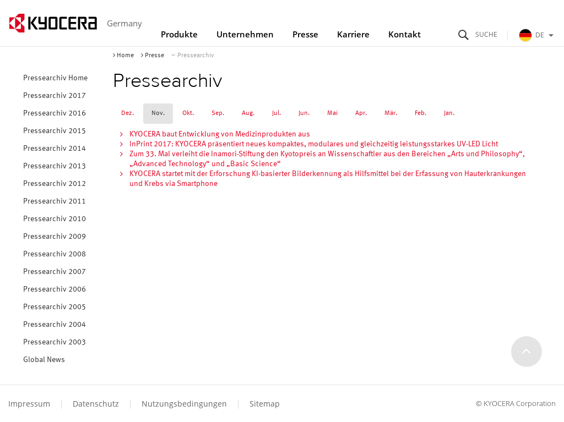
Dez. (127, 113)
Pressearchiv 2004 (54, 324)
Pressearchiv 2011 (54, 201)
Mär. (390, 113)
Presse (305, 34)
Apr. (361, 113)
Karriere (353, 34)
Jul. (276, 113)
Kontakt (404, 34)
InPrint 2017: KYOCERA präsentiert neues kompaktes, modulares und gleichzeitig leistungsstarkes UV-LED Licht (313, 144)
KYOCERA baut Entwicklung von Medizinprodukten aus (219, 134)
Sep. (218, 113)
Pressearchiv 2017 (54, 96)
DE (537, 35)
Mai (332, 113)
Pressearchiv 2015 (54, 131)
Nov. (158, 113)
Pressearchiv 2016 (54, 113)
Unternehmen (245, 34)
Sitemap (265, 403)
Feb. (420, 113)
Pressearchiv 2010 (54, 219)
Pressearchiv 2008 (54, 254)
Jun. (304, 113)
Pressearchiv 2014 (54, 148)
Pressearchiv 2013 (54, 166)
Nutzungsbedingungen (184, 403)
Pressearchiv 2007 (54, 272)
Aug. (248, 113)
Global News (44, 360)
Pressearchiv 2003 (54, 342)
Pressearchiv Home (55, 78)
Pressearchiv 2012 (54, 184)
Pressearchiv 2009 (54, 236)
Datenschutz (96, 403)
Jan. (449, 113)
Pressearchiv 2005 (54, 307)
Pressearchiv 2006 (54, 289)
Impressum (29, 403)
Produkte (179, 34)
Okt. (188, 113)
